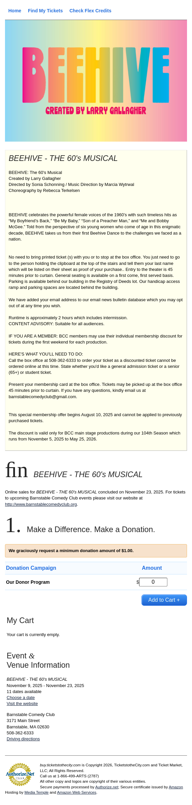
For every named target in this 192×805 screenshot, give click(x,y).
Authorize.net (106, 787)
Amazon (176, 787)
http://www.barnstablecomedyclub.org (41, 504)
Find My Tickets (45, 10)
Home (14, 10)
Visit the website (22, 703)
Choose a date (21, 697)
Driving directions (23, 738)
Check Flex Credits (90, 10)
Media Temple (36, 792)
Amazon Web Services (76, 792)
